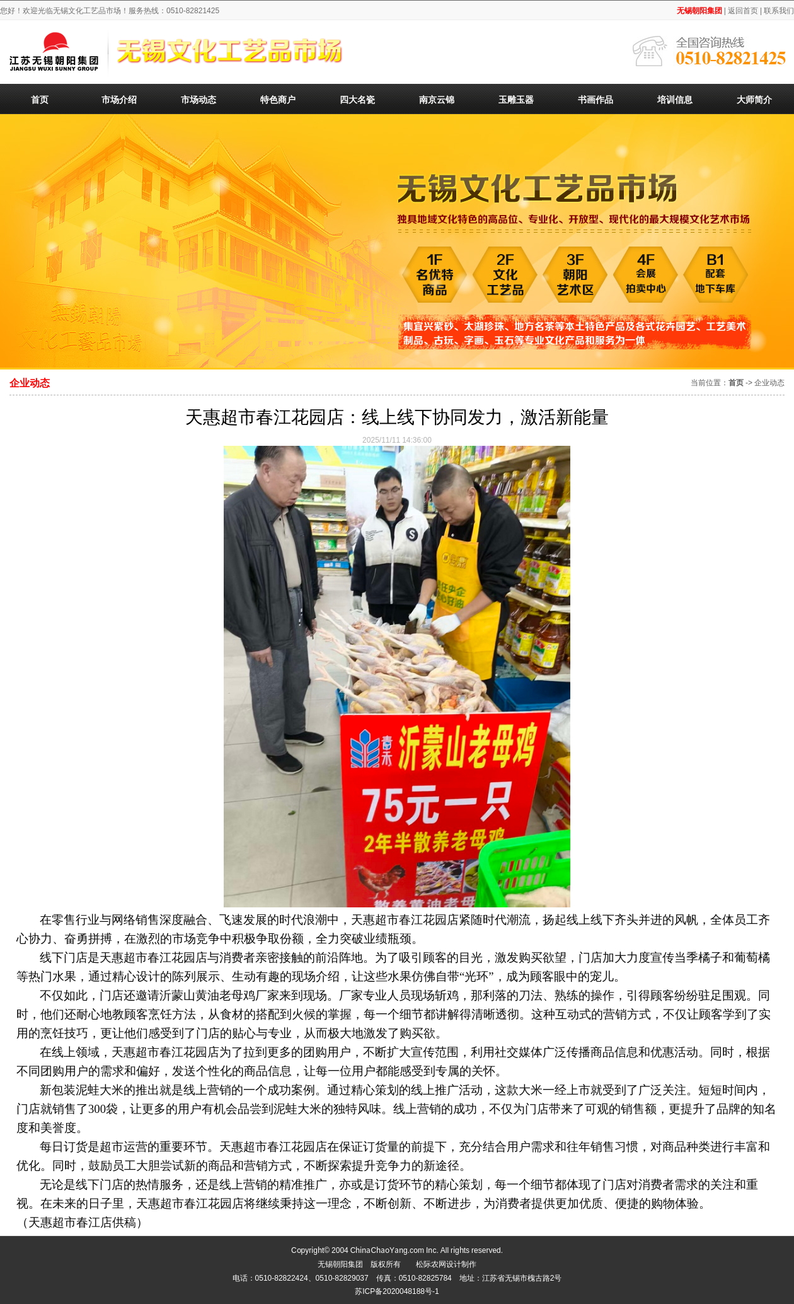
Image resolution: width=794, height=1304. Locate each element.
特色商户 (278, 99)
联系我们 (779, 9)
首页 (40, 99)
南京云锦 (436, 99)
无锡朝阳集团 (699, 9)
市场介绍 (119, 99)
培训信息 (675, 99)
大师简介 (754, 99)
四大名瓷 (357, 99)
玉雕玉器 (516, 99)
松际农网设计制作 (446, 1263)
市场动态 (198, 99)
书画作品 (595, 99)
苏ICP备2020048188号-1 (397, 1290)
